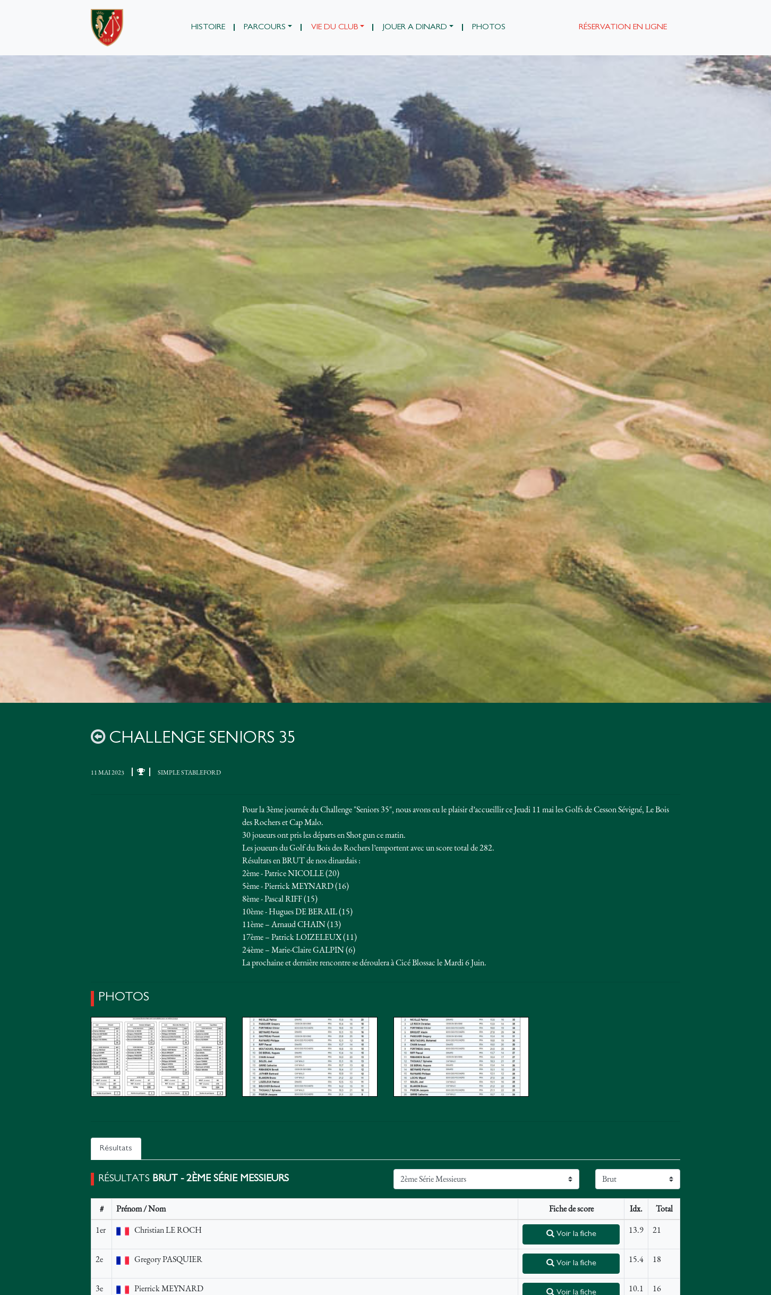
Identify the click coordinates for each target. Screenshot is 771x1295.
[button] (268, 27)
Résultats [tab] (116, 1149)
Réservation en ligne (623, 27)
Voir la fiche (571, 1234)
